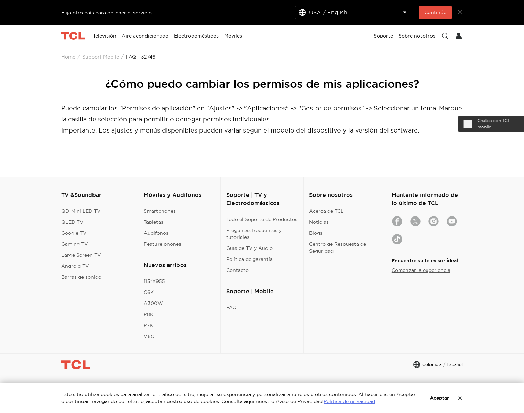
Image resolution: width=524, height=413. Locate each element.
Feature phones (162, 244)
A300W (153, 303)
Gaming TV (74, 244)
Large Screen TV (81, 255)
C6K (149, 292)
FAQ (231, 307)
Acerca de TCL (326, 211)
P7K (148, 325)
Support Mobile (100, 57)
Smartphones (160, 211)
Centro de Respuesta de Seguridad (337, 247)
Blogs (316, 233)
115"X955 (154, 281)
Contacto (237, 270)
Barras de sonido (81, 277)
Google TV (74, 233)
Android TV (75, 266)
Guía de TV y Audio (249, 248)
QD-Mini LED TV (81, 211)
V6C (149, 336)
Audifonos (156, 233)
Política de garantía (249, 259)
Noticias (319, 222)
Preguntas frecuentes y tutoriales (254, 233)
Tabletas (153, 222)
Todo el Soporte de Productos (261, 219)
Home (68, 57)
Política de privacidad (349, 401)
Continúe (435, 12)
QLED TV (72, 222)
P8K (148, 314)
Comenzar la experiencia (421, 270)
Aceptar (439, 398)
